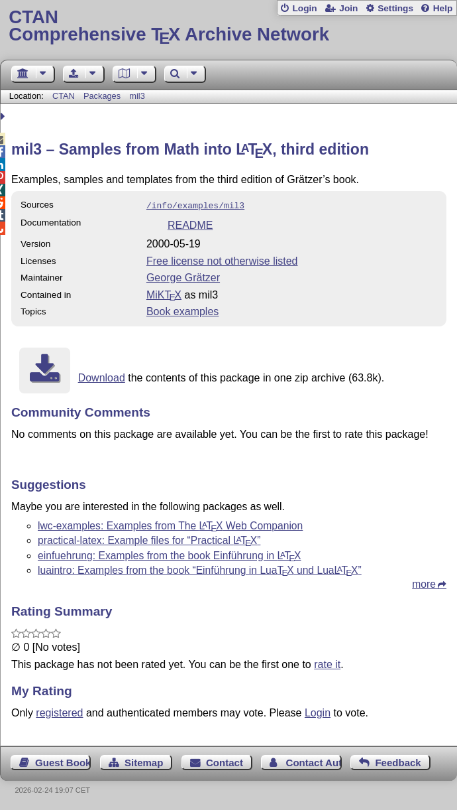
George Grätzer (183, 276)
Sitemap (144, 761)
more (424, 582)
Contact (224, 761)
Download (101, 376)
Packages (103, 96)
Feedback (398, 761)
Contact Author (314, 761)
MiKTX (163, 293)
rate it (327, 663)
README (190, 224)
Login (304, 8)
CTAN (63, 96)
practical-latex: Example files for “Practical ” (149, 539)
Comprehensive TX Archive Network (228, 26)
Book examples (182, 310)
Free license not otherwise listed (222, 259)
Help (443, 8)
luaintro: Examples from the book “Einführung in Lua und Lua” (200, 568)
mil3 (136, 96)
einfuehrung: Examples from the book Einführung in (169, 554)
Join (348, 8)
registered (59, 711)
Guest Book (63, 761)
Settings (395, 8)
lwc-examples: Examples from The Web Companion (170, 524)
